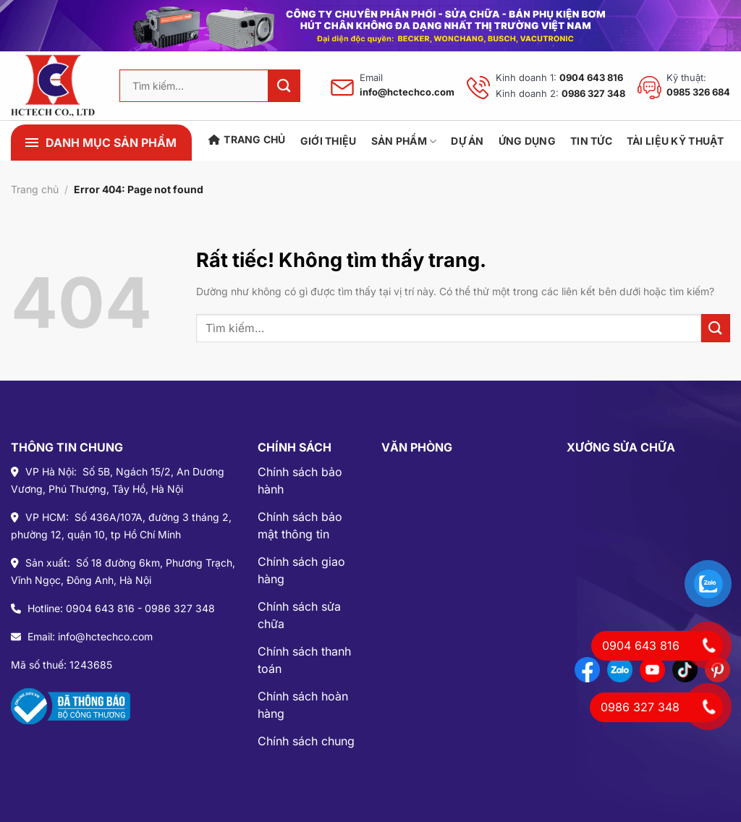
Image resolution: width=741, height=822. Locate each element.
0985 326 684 (698, 92)
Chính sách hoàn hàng (303, 705)
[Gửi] (284, 85)
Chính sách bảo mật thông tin (300, 525)
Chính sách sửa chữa (299, 615)
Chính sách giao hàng (301, 570)
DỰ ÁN (467, 141)
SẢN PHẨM (404, 141)
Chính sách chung (306, 741)
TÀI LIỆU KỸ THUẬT (675, 141)
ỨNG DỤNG (527, 141)
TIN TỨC (591, 141)
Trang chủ (247, 139)
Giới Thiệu (328, 141)
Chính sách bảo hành (300, 480)
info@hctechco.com (407, 92)
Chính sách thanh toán (304, 660)
